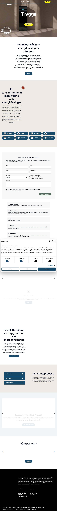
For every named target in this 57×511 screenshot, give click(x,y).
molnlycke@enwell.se (23, 496)
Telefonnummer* (32, 170)
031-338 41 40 (21, 494)
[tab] (8, 133)
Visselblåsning (41, 507)
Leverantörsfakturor (22, 507)
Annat (41, 178)
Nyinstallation (33, 176)
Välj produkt (8, 175)
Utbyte (39, 176)
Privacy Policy (23, 509)
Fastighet (28, 1)
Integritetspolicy (7, 507)
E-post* (7, 170)
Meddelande (8, 180)
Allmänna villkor (32, 507)
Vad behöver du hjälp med (34, 175)
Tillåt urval (28, 269)
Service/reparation (35, 178)
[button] (28, 73)
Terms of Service (31, 509)
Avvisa (10, 269)
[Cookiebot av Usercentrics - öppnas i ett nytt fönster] (50, 241)
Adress (30, 165)
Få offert (47, 1)
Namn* (7, 165)
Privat (22, 1)
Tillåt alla (47, 269)
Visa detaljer (50, 265)
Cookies (14, 507)
